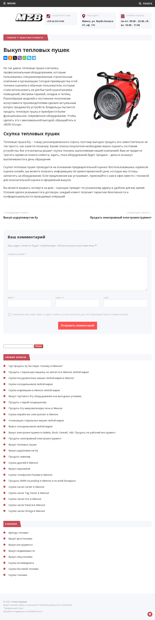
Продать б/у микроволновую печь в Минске (38, 408)
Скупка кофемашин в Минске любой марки (37, 390)
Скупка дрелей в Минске (24, 462)
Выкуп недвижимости (23, 551)
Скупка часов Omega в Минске (28, 511)
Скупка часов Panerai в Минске (29, 505)
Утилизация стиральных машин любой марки (39, 420)
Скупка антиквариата (23, 563)
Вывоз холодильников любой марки (33, 426)
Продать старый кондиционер (29, 402)
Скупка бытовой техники (25, 569)
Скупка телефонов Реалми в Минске (32, 475)
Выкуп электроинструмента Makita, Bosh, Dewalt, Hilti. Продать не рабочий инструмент (67, 432)
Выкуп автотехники (21, 538)
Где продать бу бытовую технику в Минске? (38, 366)
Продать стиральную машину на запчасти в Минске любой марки (52, 372)
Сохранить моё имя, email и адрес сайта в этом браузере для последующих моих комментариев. (70, 314)
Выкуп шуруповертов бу (20, 217)
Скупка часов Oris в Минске (26, 499)
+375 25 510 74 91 (57, 21)
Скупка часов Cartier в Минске (28, 487)
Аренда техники (19, 532)
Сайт (106, 297)
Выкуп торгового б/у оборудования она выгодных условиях (48, 396)
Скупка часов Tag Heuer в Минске (31, 493)
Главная (14, 37)
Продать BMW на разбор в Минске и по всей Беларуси (44, 480)
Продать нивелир (20, 456)
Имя (11, 297)
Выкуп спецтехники (21, 557)
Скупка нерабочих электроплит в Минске (36, 414)
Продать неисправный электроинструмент (121, 217)
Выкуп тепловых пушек (24, 444)
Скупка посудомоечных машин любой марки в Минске (44, 378)
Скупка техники (18, 575)
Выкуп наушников (20, 468)
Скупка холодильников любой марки (33, 384)
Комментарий (17, 254)
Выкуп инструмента (41, 37)
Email (60, 297)
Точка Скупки (28, 21)
